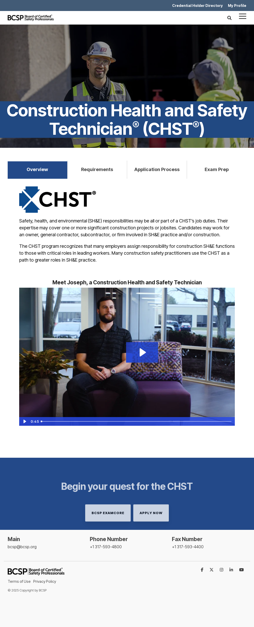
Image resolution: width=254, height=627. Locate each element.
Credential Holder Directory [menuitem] (197, 5)
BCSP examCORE (108, 528)
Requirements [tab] (97, 169)
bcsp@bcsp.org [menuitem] (22, 546)
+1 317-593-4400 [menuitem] (188, 546)
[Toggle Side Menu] (242, 16)
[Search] (229, 18)
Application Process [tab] (157, 169)
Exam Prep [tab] (217, 169)
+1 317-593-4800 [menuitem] (106, 546)
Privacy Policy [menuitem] (44, 581)
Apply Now (151, 528)
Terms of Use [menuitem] (19, 581)
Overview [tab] (37, 169)
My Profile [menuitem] (237, 5)
